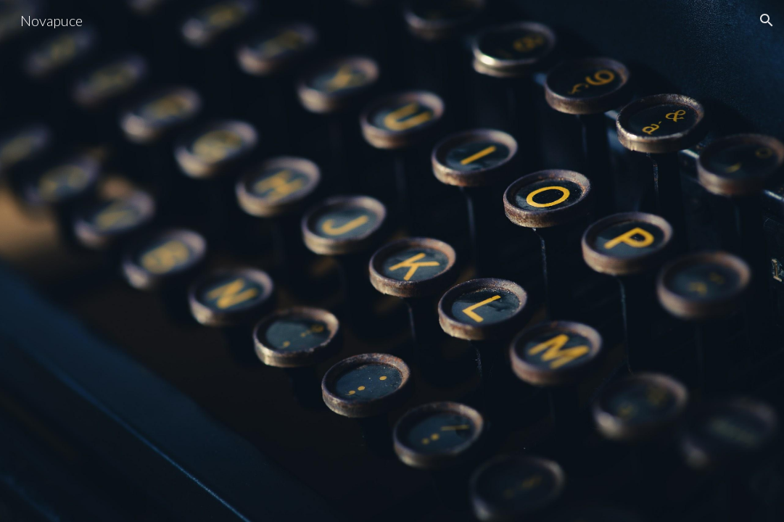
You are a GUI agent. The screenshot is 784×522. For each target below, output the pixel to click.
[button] (766, 20)
